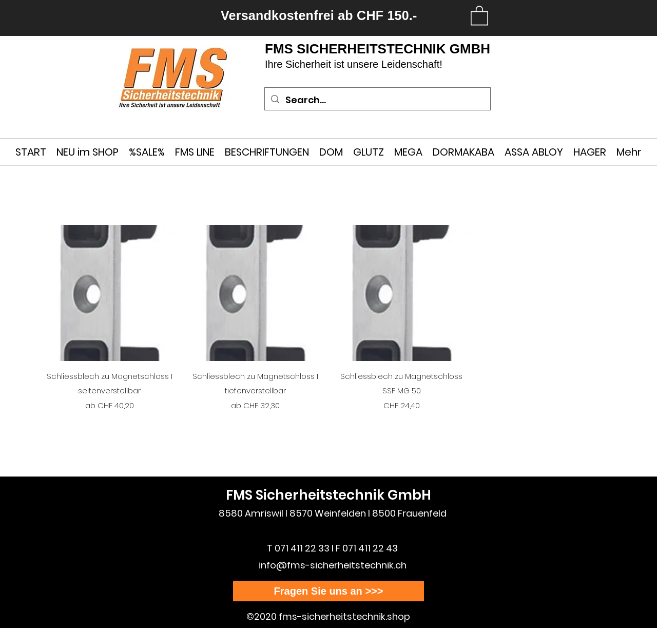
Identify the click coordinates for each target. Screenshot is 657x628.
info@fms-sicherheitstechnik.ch (333, 565)
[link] (479, 15)
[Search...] (377, 100)
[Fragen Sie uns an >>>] (328, 591)
